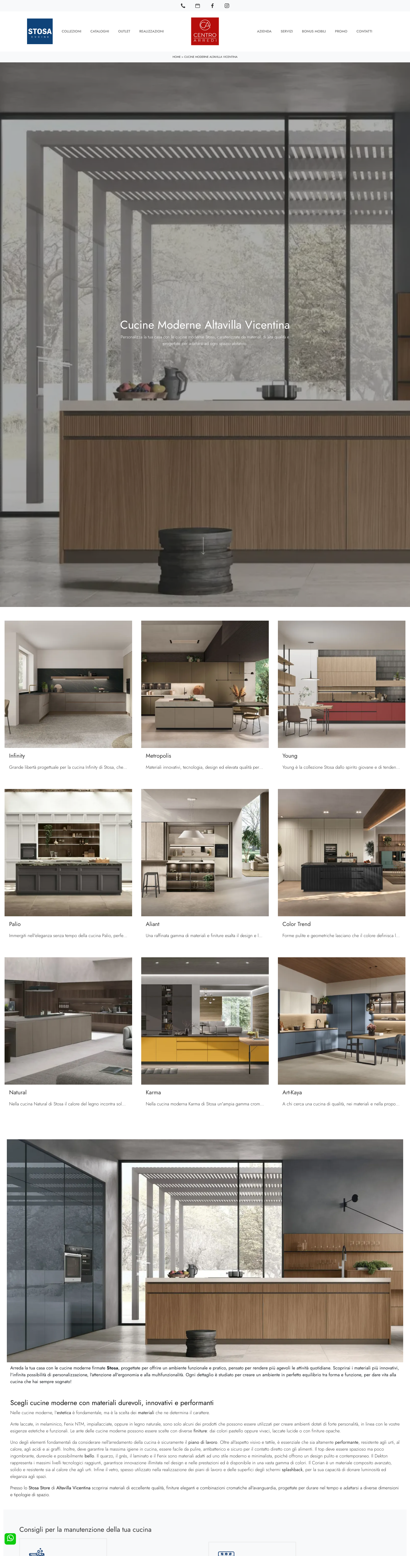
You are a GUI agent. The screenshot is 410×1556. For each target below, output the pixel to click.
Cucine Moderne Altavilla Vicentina (210, 56)
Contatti (364, 31)
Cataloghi (100, 31)
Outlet (124, 31)
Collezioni (71, 31)
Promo (341, 31)
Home (177, 56)
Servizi (287, 31)
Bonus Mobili (314, 31)
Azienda (264, 31)
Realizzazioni (151, 31)
